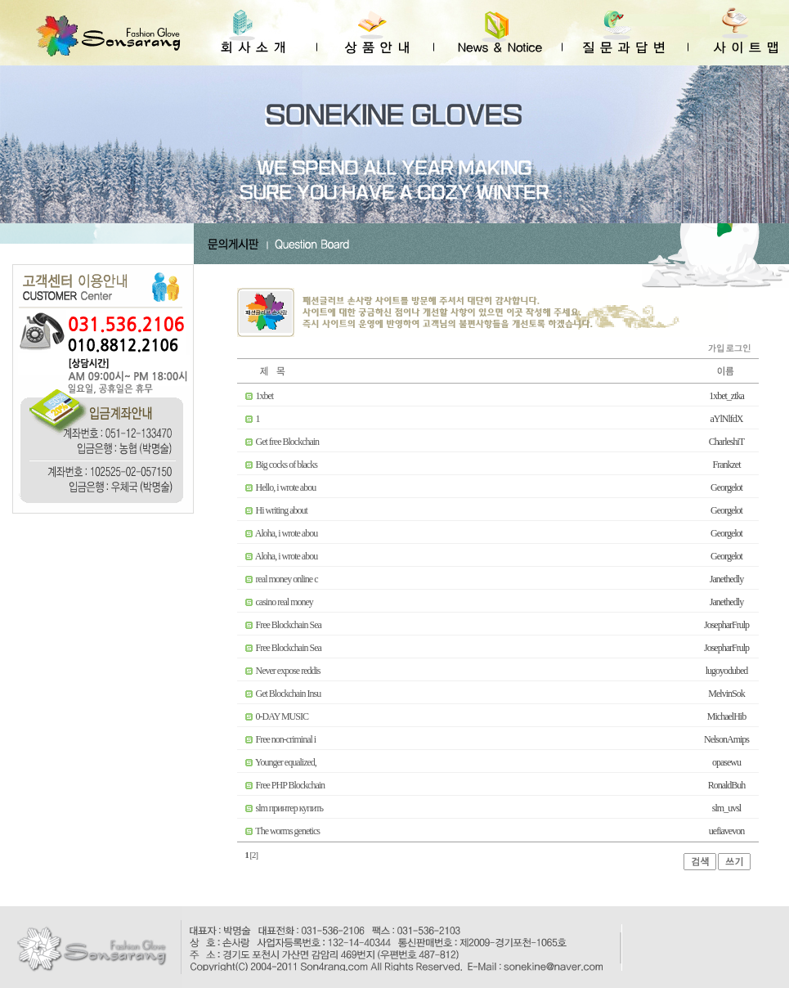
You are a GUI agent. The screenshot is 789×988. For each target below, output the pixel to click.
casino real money (284, 602)
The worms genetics (287, 831)
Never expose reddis (288, 670)
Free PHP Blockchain (290, 785)
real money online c (287, 579)
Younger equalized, (285, 762)
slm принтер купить (289, 808)
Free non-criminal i (286, 739)
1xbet (265, 396)
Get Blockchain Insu (288, 693)
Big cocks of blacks (286, 464)
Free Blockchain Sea (288, 625)
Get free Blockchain (288, 441)
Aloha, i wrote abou (286, 533)
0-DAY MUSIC (282, 716)
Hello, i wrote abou (286, 487)
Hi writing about (281, 510)
